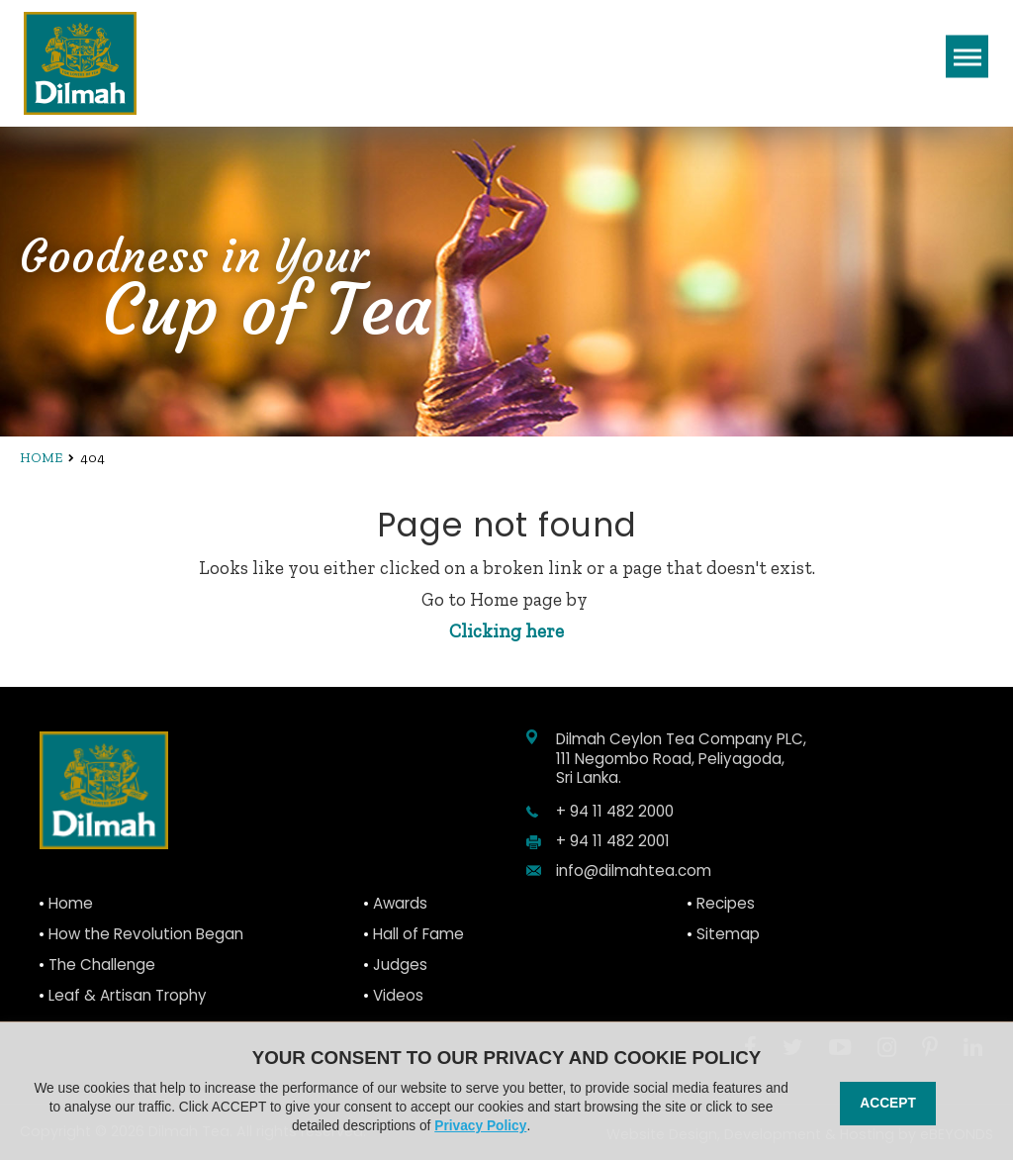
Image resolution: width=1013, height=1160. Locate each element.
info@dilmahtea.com (633, 871)
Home (41, 457)
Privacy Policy (480, 1125)
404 (92, 457)
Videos (398, 995)
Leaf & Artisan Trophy (127, 995)
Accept (887, 1103)
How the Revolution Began (145, 933)
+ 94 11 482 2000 (615, 812)
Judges (400, 964)
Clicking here (506, 631)
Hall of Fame (418, 933)
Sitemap (728, 933)
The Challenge (101, 964)
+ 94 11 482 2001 (613, 841)
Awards (400, 903)
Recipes (725, 903)
